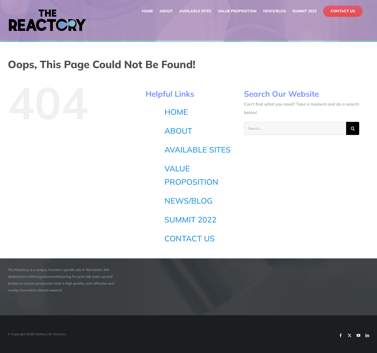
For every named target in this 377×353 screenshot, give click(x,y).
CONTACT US (189, 238)
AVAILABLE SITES (197, 150)
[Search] (352, 128)
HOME (176, 112)
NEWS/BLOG (188, 201)
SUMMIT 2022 (190, 220)
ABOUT (178, 131)
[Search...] (295, 128)
